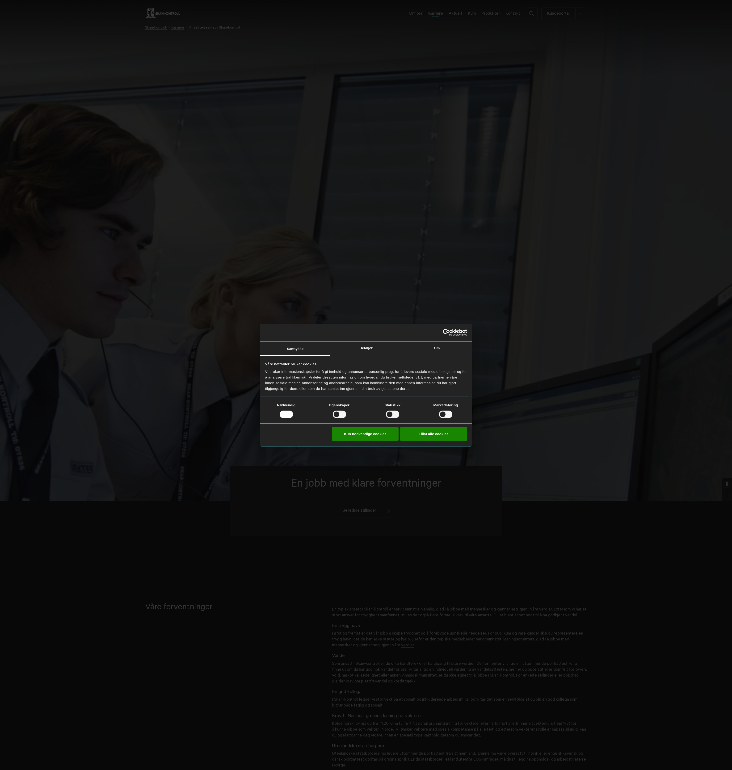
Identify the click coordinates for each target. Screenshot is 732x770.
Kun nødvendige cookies (365, 434)
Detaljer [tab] (366, 348)
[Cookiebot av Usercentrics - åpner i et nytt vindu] (446, 332)
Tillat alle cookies (434, 434)
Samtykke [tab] (295, 348)
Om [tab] (437, 348)
